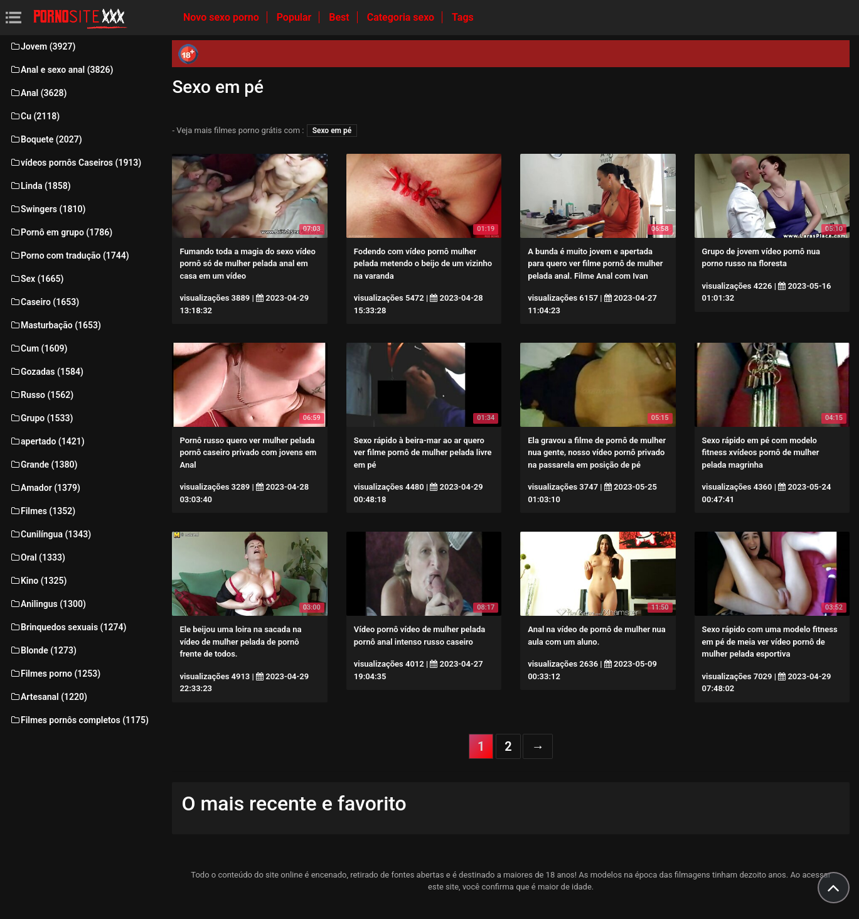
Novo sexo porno (222, 17)
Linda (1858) (40, 186)
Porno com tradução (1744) (69, 255)
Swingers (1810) (47, 209)
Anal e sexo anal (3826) (61, 70)
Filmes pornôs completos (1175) (79, 720)
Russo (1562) (41, 395)
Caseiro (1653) (44, 302)
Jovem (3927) (42, 46)
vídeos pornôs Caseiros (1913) (75, 163)
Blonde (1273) (43, 650)
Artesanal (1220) (48, 697)
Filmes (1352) (42, 511)
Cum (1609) (38, 348)
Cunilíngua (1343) (50, 534)
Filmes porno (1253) (54, 674)
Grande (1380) (43, 465)
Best (340, 17)
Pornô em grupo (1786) (60, 232)
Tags (463, 17)
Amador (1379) (44, 488)
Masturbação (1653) (55, 325)
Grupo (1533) (41, 418)
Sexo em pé (332, 130)
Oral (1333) (37, 557)
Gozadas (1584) (46, 372)
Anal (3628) (38, 93)
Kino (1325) (38, 581)
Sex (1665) (36, 279)
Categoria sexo (402, 17)
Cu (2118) (34, 116)
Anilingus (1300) (47, 604)
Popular (295, 17)
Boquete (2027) (45, 139)
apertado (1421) (47, 441)
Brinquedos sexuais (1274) (67, 627)
